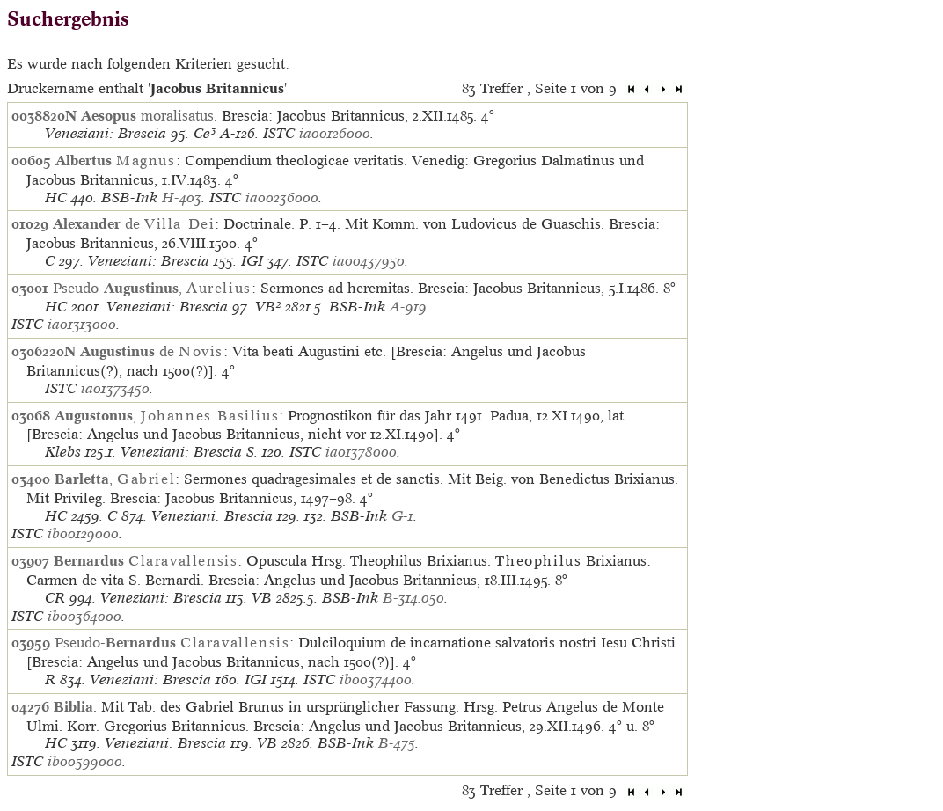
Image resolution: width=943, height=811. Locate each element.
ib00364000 (84, 616)
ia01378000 (361, 451)
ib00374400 (376, 679)
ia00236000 (281, 197)
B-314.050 (413, 597)
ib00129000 (83, 533)
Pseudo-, (152, 287)
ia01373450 (115, 388)
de (134, 223)
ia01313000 (82, 324)
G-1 (402, 516)
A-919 (408, 306)
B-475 (396, 743)
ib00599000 (85, 761)
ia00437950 (369, 261)
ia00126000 (334, 133)
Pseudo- (172, 642)
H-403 (181, 197)
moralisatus (147, 115)
